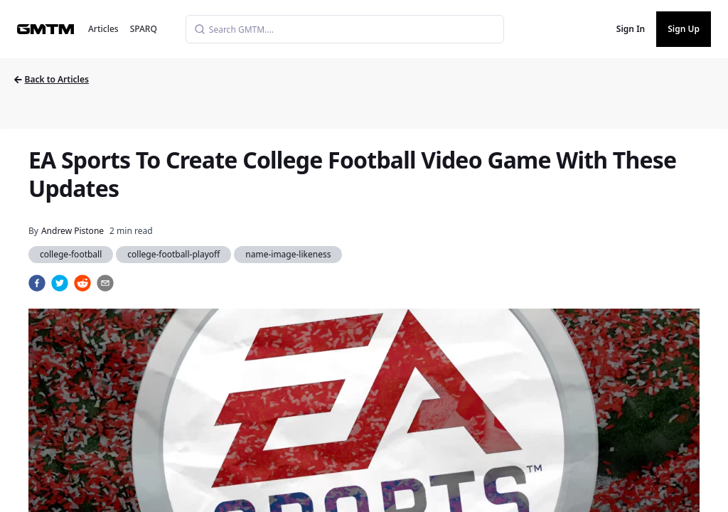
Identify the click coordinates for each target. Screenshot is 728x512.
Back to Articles (51, 79)
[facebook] (37, 283)
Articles (103, 29)
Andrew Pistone (72, 231)
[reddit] (82, 283)
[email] (105, 283)
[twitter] (59, 283)
